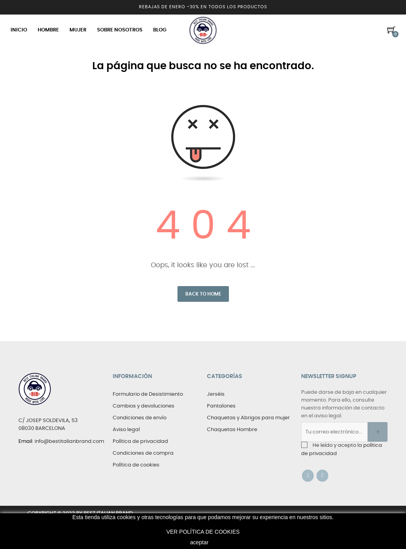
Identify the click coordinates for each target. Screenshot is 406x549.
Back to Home (203, 294)
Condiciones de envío (139, 417)
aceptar (199, 542)
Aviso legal (126, 429)
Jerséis (216, 394)
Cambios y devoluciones (143, 406)
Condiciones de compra (143, 453)
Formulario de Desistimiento (148, 394)
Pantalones (221, 406)
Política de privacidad (140, 441)
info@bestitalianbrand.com (69, 441)
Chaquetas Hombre (232, 429)
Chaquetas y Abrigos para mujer (248, 417)
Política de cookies (136, 465)
